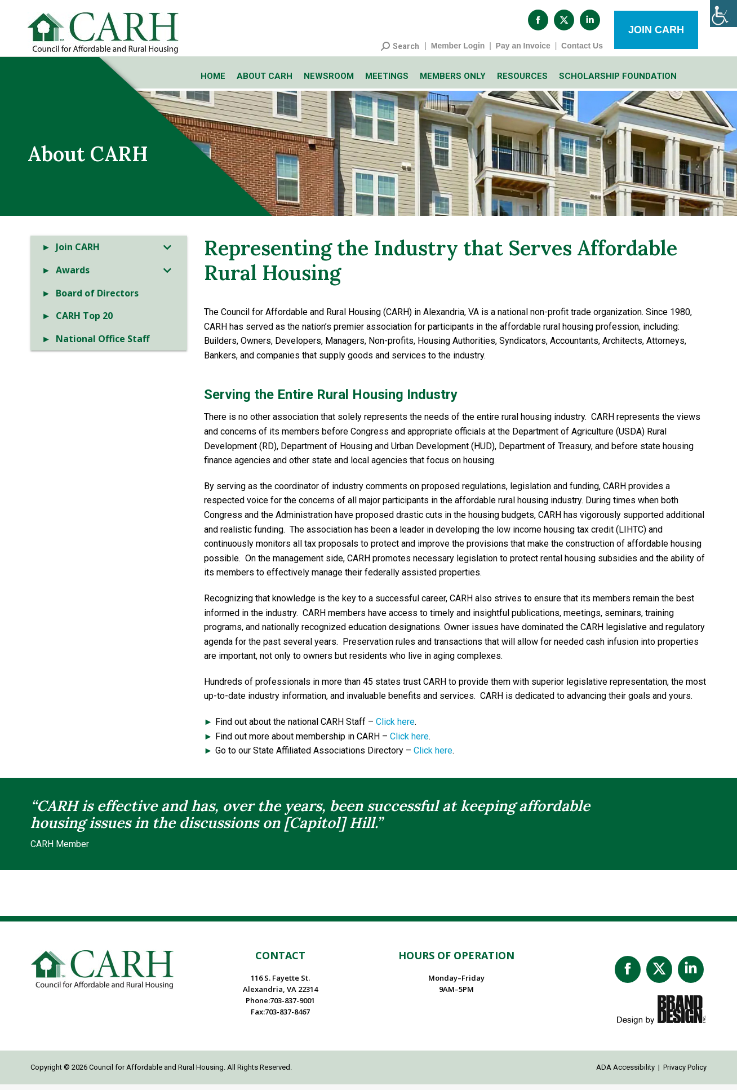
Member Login (458, 51)
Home (213, 82)
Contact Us (582, 51)
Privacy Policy (685, 1073)
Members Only (453, 82)
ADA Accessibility (625, 1073)
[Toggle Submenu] (167, 252)
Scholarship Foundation (618, 82)
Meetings (387, 82)
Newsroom (329, 82)
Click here (395, 727)
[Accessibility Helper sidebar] (723, 13)
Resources (522, 82)
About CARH (264, 82)
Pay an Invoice (523, 51)
